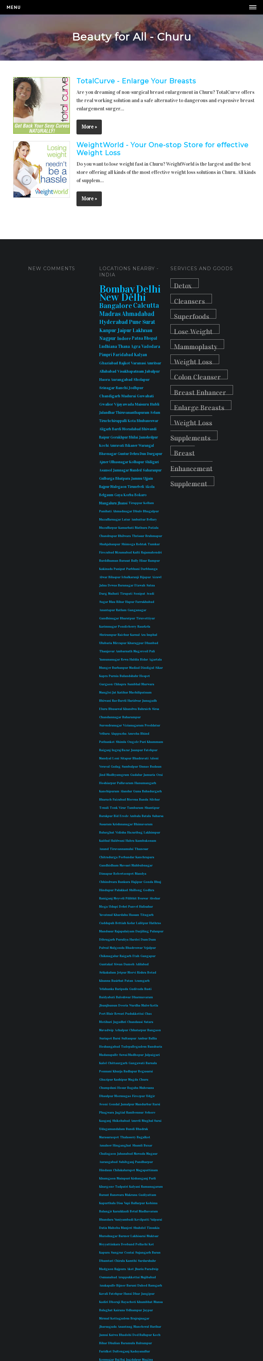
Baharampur (131, 717)
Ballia (153, 1038)
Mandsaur (106, 931)
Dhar (136, 1294)
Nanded (136, 470)
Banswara (117, 1195)
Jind (102, 775)
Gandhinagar (109, 618)
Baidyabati (107, 997)
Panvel (133, 907)
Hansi (128, 1294)
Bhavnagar (108, 454)
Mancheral (141, 1327)
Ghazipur (106, 1080)
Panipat (119, 569)
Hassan (134, 915)
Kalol (103, 1063)
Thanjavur (107, 651)
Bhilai (133, 437)
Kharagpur (136, 643)
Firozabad (106, 552)
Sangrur (117, 1253)
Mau (112, 602)
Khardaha (121, 915)
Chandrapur (108, 536)
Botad (151, 973)
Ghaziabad (108, 363)
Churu (143, 1080)
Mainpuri (123, 1178)
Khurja (118, 1071)
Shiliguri (152, 462)
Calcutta (146, 305)
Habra (130, 841)
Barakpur (106, 816)
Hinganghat (122, 1146)
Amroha (133, 734)
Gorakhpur (119, 437)
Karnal (135, 635)
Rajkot (124, 363)
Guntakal (106, 964)
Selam (155, 413)
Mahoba (114, 1228)
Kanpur (107, 330)
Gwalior (106, 404)
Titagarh (147, 915)
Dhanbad (151, 643)
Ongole (133, 742)
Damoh (129, 964)
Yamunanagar (109, 660)
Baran (156, 1253)
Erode (124, 816)
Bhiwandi (149, 429)
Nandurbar (143, 1104)
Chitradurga (108, 857)
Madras (110, 314)
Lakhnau (142, 330)
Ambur (142, 1038)
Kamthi (131, 1261)
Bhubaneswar (147, 421)
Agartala (155, 660)
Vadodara (150, 346)
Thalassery (128, 1137)
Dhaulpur (106, 1096)
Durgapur (154, 454)
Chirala (119, 1261)
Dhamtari (106, 1261)
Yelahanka (106, 989)
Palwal (104, 948)
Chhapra (120, 684)
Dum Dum (148, 940)
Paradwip (152, 1269)
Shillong (135, 890)
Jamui (103, 1335)
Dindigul (147, 668)
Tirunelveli (136, 487)
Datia (103, 1228)
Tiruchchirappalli (113, 421)
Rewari (119, 1014)
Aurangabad (121, 379)
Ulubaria (105, 643)
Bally (134, 561)
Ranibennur (135, 1113)
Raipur (104, 437)
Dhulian (114, 1343)
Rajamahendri (151, 552)
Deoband (127, 1244)
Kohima (152, 1203)
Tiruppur (135, 503)
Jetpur (122, 973)
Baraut (104, 1195)
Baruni (131, 1286)
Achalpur (121, 1030)
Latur (126, 520)
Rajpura (120, 1269)
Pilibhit (131, 898)
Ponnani (105, 1071)
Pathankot (107, 742)
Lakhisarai (138, 1236)
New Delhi (122, 297)
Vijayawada (124, 404)
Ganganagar (137, 610)
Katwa (113, 1335)
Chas (148, 1014)
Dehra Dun (138, 454)
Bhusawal (115, 709)
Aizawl (156, 577)
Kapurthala (107, 1203)
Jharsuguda (108, 1327)
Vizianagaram (133, 725)
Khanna (104, 981)
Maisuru (142, 404)
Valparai (156, 1220)
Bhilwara (124, 536)
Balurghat (106, 833)
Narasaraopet (109, 1137)
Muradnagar (108, 1236)
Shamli (137, 1146)
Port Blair (106, 1014)
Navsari (125, 865)
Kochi (104, 445)
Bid (116, 816)
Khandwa (130, 709)
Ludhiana (108, 346)
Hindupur (106, 890)
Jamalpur (127, 1104)
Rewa (125, 660)
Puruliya (122, 940)
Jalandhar (107, 413)
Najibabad (148, 1277)
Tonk (114, 808)
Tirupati (126, 594)
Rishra (141, 973)
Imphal (152, 635)
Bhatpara (122, 478)
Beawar (143, 898)
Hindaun (105, 1170)
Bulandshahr (129, 676)
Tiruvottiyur (145, 618)
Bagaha (132, 1088)
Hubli (154, 404)
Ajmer (103, 462)
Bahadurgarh (152, 791)
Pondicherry (127, 627)
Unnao (144, 767)
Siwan (118, 964)
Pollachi (141, 1244)
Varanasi (138, 363)
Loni (115, 758)
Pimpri (105, 354)
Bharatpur (127, 618)
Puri (143, 742)
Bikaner (131, 445)
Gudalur (136, 775)
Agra (135, 346)
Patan (129, 981)
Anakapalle (107, 1286)
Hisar (143, 561)
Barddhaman (108, 561)
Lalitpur (142, 923)
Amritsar (154, 363)
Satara (148, 1022)
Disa (120, 1203)
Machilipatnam (140, 693)
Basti (148, 989)
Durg (103, 594)
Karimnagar (108, 627)
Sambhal (133, 684)
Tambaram (135, 808)
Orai (159, 775)
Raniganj (106, 898)
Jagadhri (119, 1022)
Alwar (103, 577)
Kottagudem (120, 1318)
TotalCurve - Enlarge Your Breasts (136, 81)
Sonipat (139, 594)
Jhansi (123, 503)
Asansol (105, 470)
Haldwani (118, 841)
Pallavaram (125, 783)
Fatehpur (151, 750)
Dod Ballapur (142, 1335)
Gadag (116, 767)
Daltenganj (121, 1351)
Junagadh (149, 701)
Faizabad (119, 800)
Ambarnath (124, 651)
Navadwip (106, 1030)
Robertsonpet (123, 874)
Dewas (112, 585)
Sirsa (155, 709)
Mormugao (122, 1096)
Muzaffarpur (108, 528)
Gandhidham (109, 865)
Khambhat (145, 1302)
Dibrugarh (107, 940)
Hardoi (135, 940)
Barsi (116, 1038)
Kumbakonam (145, 841)
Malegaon (118, 487)
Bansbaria (155, 1047)
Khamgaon (107, 1178)
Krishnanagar (123, 824)
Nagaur (152, 1154)
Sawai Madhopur (131, 1055)
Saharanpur (152, 470)
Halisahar (146, 907)
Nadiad (134, 668)
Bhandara (106, 1220)
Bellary (152, 520)
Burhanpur (120, 668)
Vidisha (120, 833)
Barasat (124, 561)
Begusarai (145, 1071)
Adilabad (142, 964)
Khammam (155, 742)
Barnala (151, 1063)
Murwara (147, 684)
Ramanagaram (152, 1187)
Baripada (121, 989)
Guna (137, 791)
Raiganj (105, 750)
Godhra (148, 890)
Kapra (103, 676)
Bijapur (145, 577)
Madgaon (106, 1269)
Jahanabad (125, 1154)
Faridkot (105, 1351)
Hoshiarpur (107, 783)
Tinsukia (153, 1228)
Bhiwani (105, 701)
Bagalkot (143, 1137)
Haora (104, 379)
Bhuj (157, 882)
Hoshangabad (109, 1047)
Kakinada (106, 569)
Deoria (123, 1005)
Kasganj (105, 1121)
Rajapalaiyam (124, 931)
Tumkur (154, 544)
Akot (130, 1269)
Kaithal (104, 841)
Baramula (128, 1343)
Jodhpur (136, 387)
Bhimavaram (143, 824)
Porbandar (126, 857)
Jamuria (149, 775)
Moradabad (131, 429)
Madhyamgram (117, 775)
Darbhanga (149, 569)
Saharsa (157, 816)
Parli (152, 1178)
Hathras (155, 923)
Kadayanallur (140, 1351)
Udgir (150, 1096)
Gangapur (148, 956)
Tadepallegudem (134, 1047)
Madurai (128, 396)
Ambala (135, 816)
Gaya (118, 495)
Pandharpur (144, 1162)
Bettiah (120, 923)
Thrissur (138, 536)
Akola (150, 487)
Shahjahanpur (109, 544)
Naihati (113, 594)
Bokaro (140, 495)
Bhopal (150, 338)
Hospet (144, 676)
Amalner (105, 1146)
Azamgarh (142, 981)
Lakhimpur (152, 833)
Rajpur (104, 487)
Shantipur (152, 808)
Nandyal (105, 758)
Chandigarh (109, 396)
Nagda (133, 1080)
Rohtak (141, 544)
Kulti (136, 552)
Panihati (105, 511)
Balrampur (144, 1343)
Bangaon (154, 1030)
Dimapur (105, 874)
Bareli (116, 429)
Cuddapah (106, 923)
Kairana (119, 1310)
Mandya (140, 874)
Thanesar (141, 849)
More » (89, 127)
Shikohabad (121, 1121)
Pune (135, 322)
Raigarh (126, 956)
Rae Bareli (119, 701)
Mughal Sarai (151, 1121)
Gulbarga (106, 478)
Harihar (155, 1327)
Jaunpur (137, 750)
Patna (137, 338)
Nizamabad (123, 552)
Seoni (103, 1104)
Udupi (113, 907)
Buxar (148, 1146)
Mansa (158, 1302)
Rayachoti (128, 1302)
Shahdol (139, 1228)
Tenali (104, 808)
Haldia (134, 660)
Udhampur (134, 1310)
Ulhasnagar (118, 462)
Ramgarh (155, 1286)
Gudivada (136, 989)
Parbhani (133, 569)
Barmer (124, 1236)
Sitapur (126, 758)
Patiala (153, 528)
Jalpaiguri (152, 1055)
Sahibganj (126, 1162)
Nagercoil (140, 651)
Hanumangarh (145, 783)
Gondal (114, 1104)
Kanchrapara (144, 857)
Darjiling (142, 931)
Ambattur (138, 520)
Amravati (117, 445)
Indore (124, 338)
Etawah (139, 585)
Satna (150, 585)
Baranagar (125, 585)
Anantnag (125, 1327)
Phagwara (106, 1113)
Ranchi (122, 387)
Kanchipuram (109, 791)
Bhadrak (142, 1129)
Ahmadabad (138, 314)
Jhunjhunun (108, 1005)
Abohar (154, 898)
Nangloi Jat (107, 693)
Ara (143, 635)
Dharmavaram (142, 997)
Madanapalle (108, 1055)
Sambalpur (130, 767)
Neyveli (119, 898)
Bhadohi (125, 1335)
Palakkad (121, 890)
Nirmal (104, 1318)
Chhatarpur (137, 1030)
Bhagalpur (151, 511)
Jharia (139, 1269)
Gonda (148, 882)
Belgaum (106, 495)
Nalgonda (117, 948)
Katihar (122, 693)
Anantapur (107, 610)
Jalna (103, 585)
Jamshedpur (148, 437)
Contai (129, 1253)
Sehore (150, 1113)
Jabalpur (152, 371)
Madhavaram (148, 1211)
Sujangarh (143, 1253)
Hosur (121, 1088)
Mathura (141, 528)
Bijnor (121, 1286)
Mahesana (146, 1088)
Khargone (106, 1187)
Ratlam (121, 610)
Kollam (148, 503)
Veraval (104, 767)
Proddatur (152, 725)
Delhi (148, 289)
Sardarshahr (147, 1261)
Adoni (154, 758)
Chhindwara (108, 882)
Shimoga (128, 544)
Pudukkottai (134, 1014)
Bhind (144, 734)
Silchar (154, 800)
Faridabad (123, 354)
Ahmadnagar (122, 511)
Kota (132, 421)
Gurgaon (106, 684)
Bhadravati (140, 758)
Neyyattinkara (109, 1244)
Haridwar (134, 701)
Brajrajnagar (140, 1318)
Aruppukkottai (129, 1277)
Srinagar (107, 387)
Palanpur (156, 931)
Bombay (117, 289)
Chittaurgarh (118, 1063)
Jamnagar (121, 470)
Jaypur (148, 1310)
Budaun (155, 767)
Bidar (144, 660)
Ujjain (148, 478)
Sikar (159, 668)
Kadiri (103, 1302)
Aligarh (105, 429)
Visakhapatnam (130, 371)
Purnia (114, 676)
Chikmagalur (109, 956)
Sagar (103, 602)
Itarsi (156, 1104)
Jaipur (124, 330)
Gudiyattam (147, 1195)
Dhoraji (114, 1302)
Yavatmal (106, 915)
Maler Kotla (149, 1005)
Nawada (139, 1154)
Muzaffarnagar (110, 520)
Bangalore (115, 305)
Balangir (105, 1211)
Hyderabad (113, 322)
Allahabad (107, 371)
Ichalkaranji (130, 577)
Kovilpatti (141, 1220)
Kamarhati (126, 528)
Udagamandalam (112, 1129)
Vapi (127, 1203)
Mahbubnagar (142, 865)
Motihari (105, 1022)
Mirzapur (120, 643)
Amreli (136, 1121)
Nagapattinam (147, 1170)
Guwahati (145, 396)
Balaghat (106, 1310)
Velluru (104, 734)
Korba (128, 495)
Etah (135, 956)
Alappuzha (119, 734)
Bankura (124, 882)
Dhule (137, 511)
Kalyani (134, 1187)
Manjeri (126, 1228)
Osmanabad (108, 1277)
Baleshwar (123, 997)
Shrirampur (108, 635)
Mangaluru (108, 503)
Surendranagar (110, 725)
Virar (122, 808)
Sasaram (105, 824)
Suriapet (105, 1038)
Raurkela (143, 627)
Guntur (123, 454)
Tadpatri (121, 1187)
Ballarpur (138, 1203)
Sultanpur (128, 1038)
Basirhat (117, 981)
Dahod (142, 1286)
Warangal (146, 445)
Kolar (131, 923)
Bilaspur (114, 577)
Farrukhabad (144, 602)
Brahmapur (153, 536)
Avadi (150, 594)
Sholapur (141, 379)
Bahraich (144, 709)
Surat (148, 322)
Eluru (103, 709)
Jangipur (148, 1294)
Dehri (123, 907)
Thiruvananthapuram (132, 413)
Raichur (123, 635)
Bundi (130, 1129)
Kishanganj (139, 1178)
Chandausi (135, 1022)
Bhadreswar (134, 948)
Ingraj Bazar (121, 750)
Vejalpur (150, 948)
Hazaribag (135, 833)
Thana (124, 346)
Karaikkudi (121, 1211)
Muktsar (153, 1236)
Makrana (131, 1195)
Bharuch (105, 800)
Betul (134, 1211)
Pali (152, 651)
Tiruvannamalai (121, 849)
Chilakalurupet (124, 1170)
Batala (146, 816)
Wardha (134, 1005)
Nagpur (107, 338)
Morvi (132, 973)
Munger (105, 668)
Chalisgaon (107, 1154)
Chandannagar (110, 717)
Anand (104, 849)
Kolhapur (136, 462)
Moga (103, 907)
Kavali (103, 1294)
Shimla (121, 742)
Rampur (154, 561)
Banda (143, 800)
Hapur (129, 602)
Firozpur (138, 1096)
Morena (132, 800)
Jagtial (120, 1113)
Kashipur (120, 1080)
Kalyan (140, 354)
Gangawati (137, 1063)
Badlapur (130, 1071)
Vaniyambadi (123, 1220)
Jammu (136, 478)
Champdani (107, 1088)
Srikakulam (107, 973)
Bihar (120, 602)
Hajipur (136, 882)
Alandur (126, 791)
